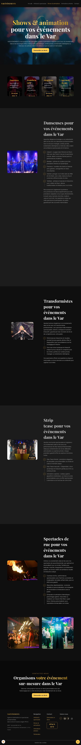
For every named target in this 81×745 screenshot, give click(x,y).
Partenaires (37, 734)
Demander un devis (40, 50)
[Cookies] (3, 741)
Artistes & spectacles (40, 3)
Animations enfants (67, 3)
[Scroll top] (78, 742)
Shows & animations (54, 3)
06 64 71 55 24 (52, 725)
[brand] (8, 3)
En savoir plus (15, 95)
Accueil (30, 3)
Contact (76, 3)
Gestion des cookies (40, 742)
